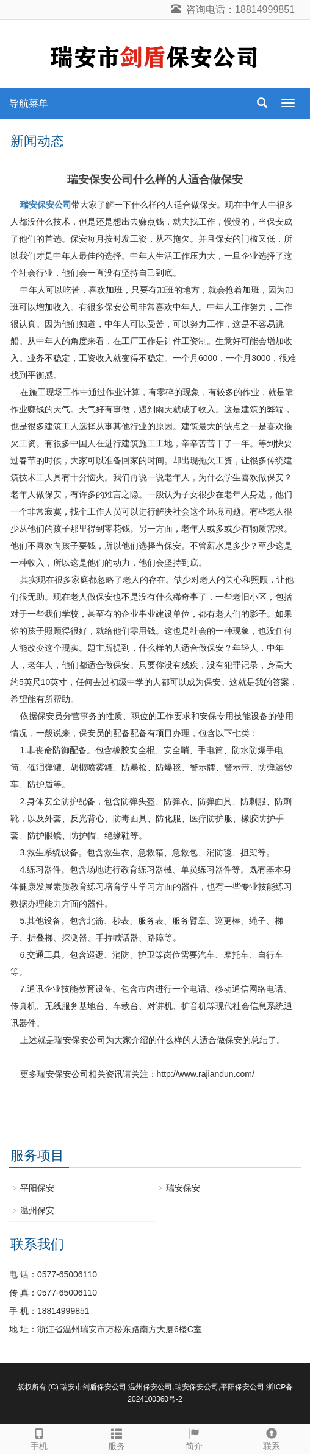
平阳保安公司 (242, 1387)
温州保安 (37, 1210)
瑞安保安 (183, 1188)
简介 (193, 1437)
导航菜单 (28, 103)
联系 (271, 1437)
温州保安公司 (150, 1387)
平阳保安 (37, 1188)
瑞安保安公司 (45, 204)
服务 (116, 1437)
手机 (39, 1437)
